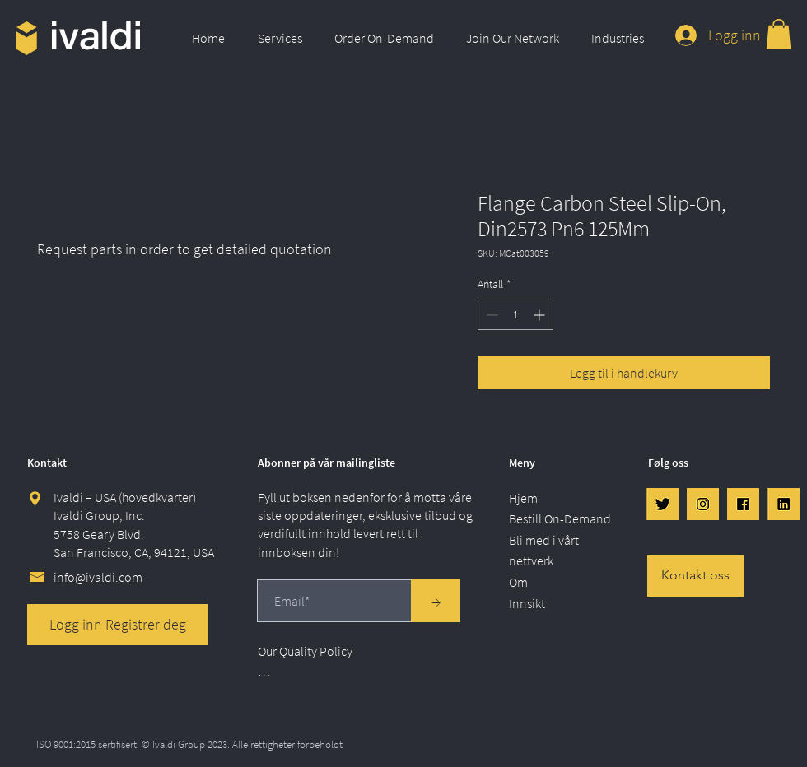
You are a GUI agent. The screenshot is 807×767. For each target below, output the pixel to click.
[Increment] (540, 314)
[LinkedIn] (783, 504)
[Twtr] (662, 504)
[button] (283, 37)
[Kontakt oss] (695, 576)
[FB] (743, 504)
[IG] (703, 504)
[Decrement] (490, 314)
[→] (435, 600)
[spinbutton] (515, 314)
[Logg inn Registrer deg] (117, 624)
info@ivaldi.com (98, 577)
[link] (778, 34)
